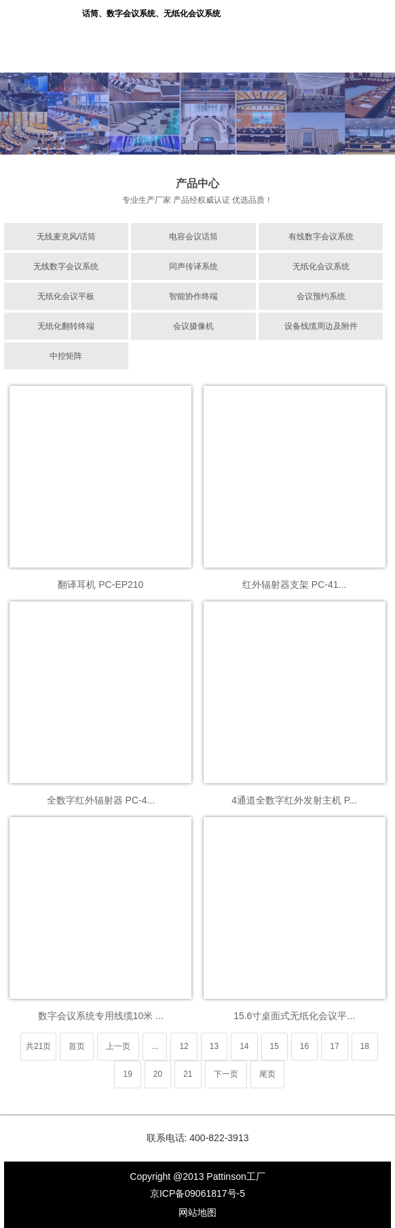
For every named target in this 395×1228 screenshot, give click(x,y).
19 (127, 1074)
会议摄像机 (193, 326)
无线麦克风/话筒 (66, 236)
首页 (77, 1046)
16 (304, 1046)
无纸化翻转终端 (65, 326)
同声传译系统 (193, 266)
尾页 (267, 1074)
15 (274, 1046)
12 (183, 1046)
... (154, 1046)
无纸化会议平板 (65, 296)
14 (244, 1046)
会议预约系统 (321, 296)
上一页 (118, 1046)
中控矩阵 (66, 356)
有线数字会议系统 (321, 236)
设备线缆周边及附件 (321, 326)
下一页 (226, 1074)
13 (214, 1046)
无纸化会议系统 (321, 266)
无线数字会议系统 (65, 266)
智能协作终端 (193, 296)
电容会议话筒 (193, 236)
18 (364, 1046)
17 (334, 1046)
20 (157, 1074)
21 (187, 1074)
